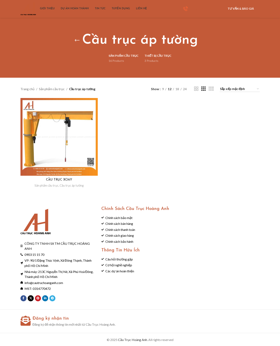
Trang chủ (27, 89)
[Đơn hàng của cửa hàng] (240, 89)
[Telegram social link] (52, 298)
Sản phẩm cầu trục (52, 89)
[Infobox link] (197, 10)
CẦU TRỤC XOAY (59, 179)
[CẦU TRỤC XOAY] (59, 136)
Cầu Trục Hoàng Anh (132, 339)
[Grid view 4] (211, 89)
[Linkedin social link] (45, 298)
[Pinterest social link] (38, 298)
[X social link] (31, 298)
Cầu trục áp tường (72, 185)
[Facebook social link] (23, 298)
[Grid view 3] (203, 89)
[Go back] (77, 40)
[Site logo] (29, 9)
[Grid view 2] (196, 89)
